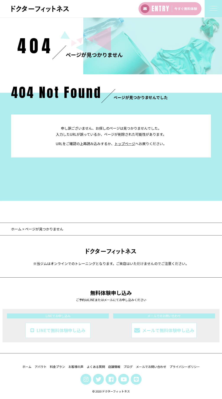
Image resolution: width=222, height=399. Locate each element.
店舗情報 (114, 366)
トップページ (124, 143)
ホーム (16, 229)
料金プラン (57, 366)
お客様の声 (75, 366)
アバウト (41, 366)
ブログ (128, 366)
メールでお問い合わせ (151, 366)
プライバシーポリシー (185, 366)
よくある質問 (96, 366)
